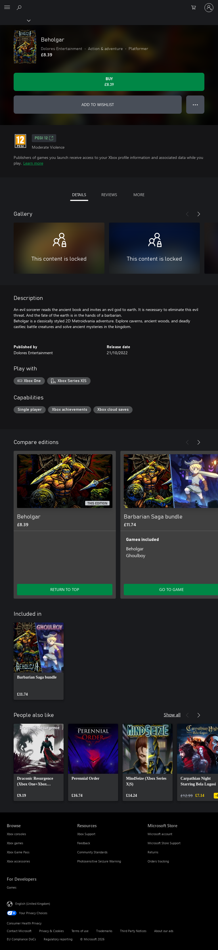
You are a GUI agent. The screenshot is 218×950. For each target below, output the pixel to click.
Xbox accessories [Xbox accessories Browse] (18, 861)
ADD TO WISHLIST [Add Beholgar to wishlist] (97, 104)
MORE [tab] (138, 194)
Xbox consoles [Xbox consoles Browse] (16, 834)
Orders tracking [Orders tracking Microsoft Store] (158, 861)
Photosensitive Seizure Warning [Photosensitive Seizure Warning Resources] (99, 861)
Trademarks (104, 931)
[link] (39, 661)
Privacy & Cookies (51, 931)
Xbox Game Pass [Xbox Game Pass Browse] (18, 852)
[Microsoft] (108, 4)
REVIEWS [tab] (109, 194)
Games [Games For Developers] (11, 887)
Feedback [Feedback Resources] (83, 843)
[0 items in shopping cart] (195, 7)
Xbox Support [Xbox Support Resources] (86, 834)
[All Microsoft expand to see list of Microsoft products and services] (7, 7)
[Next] (198, 214)
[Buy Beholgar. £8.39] (109, 82)
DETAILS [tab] (79, 194)
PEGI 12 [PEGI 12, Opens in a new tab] (44, 138)
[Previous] (187, 214)
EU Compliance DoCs (21, 939)
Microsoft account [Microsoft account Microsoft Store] (160, 834)
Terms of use (80, 931)
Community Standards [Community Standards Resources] (92, 852)
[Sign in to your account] (209, 7)
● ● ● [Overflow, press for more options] (195, 104)
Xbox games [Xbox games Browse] (15, 843)
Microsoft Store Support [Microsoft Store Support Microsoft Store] (164, 843)
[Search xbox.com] (20, 7)
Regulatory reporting (58, 939)
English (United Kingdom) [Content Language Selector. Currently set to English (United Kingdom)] (32, 903)
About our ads (163, 931)
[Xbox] (15, 20)
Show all (172, 714)
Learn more (33, 163)
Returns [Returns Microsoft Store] (153, 852)
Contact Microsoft (19, 931)
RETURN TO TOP (64, 589)
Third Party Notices (133, 931)
